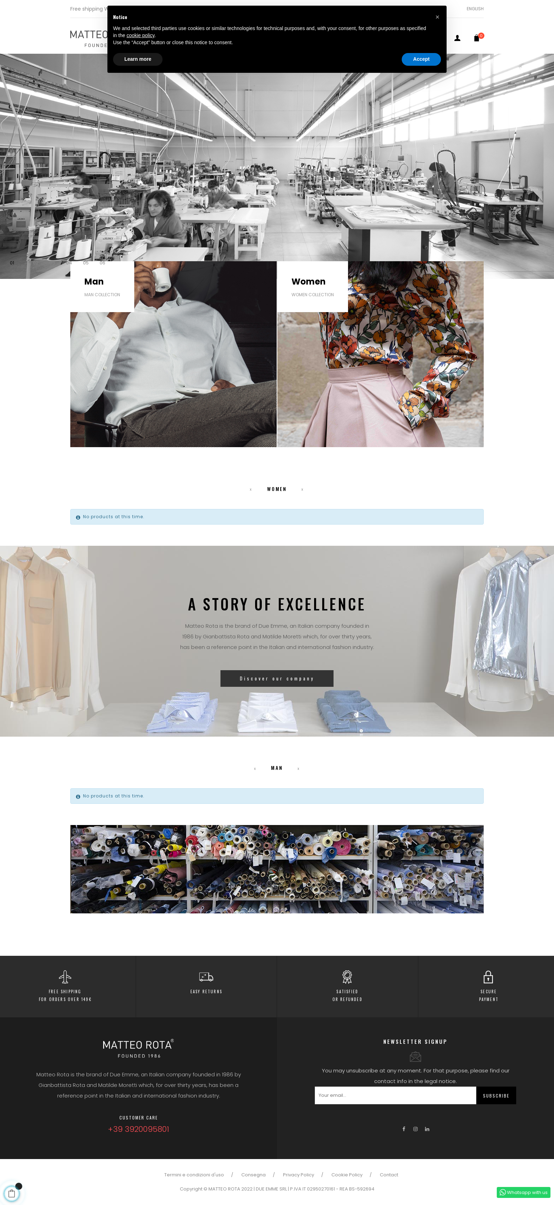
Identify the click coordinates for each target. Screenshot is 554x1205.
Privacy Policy (298, 1174)
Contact (389, 1174)
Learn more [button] (137, 59)
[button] (437, 17)
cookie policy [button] (140, 35)
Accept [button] (421, 59)
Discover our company (277, 679)
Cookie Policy (347, 1174)
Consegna (253, 1174)
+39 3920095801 (138, 1129)
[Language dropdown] (472, 9)
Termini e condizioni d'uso (194, 1174)
